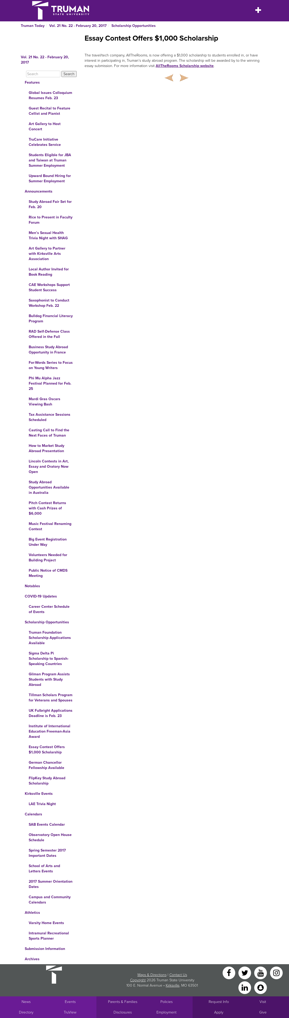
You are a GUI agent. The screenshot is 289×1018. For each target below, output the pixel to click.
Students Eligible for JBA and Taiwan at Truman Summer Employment (50, 160)
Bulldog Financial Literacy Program (51, 318)
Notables (32, 586)
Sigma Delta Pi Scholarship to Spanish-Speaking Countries (48, 658)
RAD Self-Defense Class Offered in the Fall (49, 334)
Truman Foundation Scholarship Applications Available (50, 637)
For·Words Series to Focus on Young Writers (51, 365)
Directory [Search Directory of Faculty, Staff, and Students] (26, 1012)
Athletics (32, 912)
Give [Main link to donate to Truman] (263, 1012)
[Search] (43, 74)
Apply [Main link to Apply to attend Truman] (218, 1012)
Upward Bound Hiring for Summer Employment (50, 178)
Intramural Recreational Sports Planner (49, 936)
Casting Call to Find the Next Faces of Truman (49, 433)
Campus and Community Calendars (50, 900)
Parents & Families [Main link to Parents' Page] (122, 1002)
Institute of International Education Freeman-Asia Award (49, 731)
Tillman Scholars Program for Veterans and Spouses (50, 697)
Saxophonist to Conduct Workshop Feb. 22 (49, 303)
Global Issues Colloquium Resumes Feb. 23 (50, 95)
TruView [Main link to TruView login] (70, 1012)
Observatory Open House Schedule (50, 837)
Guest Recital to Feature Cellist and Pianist (49, 111)
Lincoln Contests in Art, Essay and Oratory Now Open (49, 466)
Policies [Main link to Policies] (166, 1002)
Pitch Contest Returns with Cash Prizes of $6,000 (47, 508)
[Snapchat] (260, 987)
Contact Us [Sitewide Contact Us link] (178, 975)
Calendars (33, 814)
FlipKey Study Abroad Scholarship (47, 781)
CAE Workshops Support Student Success (49, 287)
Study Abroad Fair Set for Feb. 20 (50, 204)
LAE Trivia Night (42, 804)
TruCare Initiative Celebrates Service (45, 142)
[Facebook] (229, 972)
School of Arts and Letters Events (44, 868)
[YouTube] (261, 972)
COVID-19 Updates (41, 596)
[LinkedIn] (245, 987)
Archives (32, 959)
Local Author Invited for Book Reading (49, 272)
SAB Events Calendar (47, 824)
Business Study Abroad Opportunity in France (48, 350)
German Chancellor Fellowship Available (46, 765)
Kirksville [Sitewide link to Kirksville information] (172, 985)
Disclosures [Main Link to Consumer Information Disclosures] (123, 1012)
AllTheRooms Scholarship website (185, 66)
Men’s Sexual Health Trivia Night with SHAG (48, 235)
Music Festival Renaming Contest (50, 526)
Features (32, 82)
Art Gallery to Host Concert (45, 126)
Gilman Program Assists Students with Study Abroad (49, 679)
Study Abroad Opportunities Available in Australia (49, 487)
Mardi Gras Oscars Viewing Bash (44, 402)
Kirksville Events (39, 793)
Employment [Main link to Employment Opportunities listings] (166, 1012)
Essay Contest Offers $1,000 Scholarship (47, 749)
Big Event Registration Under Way (48, 542)
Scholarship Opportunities (133, 25)
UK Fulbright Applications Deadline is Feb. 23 (50, 713)
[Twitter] (245, 972)
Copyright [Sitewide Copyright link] (138, 980)
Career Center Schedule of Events (49, 609)
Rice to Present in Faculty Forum (50, 220)
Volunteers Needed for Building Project (48, 557)
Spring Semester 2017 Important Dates (47, 853)
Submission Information (45, 949)
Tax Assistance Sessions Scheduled (49, 417)
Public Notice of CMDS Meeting (48, 573)
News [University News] (26, 1002)
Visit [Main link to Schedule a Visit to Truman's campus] (262, 1002)
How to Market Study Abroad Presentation (46, 448)
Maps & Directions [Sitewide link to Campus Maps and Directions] (152, 975)
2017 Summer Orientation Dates (50, 884)
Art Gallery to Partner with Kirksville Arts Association (47, 253)
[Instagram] (276, 972)
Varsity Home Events (46, 923)
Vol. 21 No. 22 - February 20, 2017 (78, 25)
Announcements (38, 191)
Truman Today (33, 25)
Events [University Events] (70, 1002)
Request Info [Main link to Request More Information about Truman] (219, 1002)
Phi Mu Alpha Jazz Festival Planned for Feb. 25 (50, 383)
